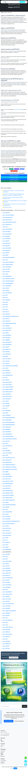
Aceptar (15, 768)
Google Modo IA (14, 170)
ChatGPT (11, 168)
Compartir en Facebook (14, 175)
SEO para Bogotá (9, 721)
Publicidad (2, 741)
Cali (1, 755)
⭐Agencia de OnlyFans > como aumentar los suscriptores (13, 191)
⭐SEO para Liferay (7, 207)
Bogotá (2, 753)
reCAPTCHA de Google (18, 109)
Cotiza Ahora (22, 1)
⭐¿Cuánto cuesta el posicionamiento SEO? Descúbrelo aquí (13, 198)
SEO (1, 739)
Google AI (22, 168)
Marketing (10, 7)
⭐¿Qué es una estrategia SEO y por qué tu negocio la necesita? (15, 201)
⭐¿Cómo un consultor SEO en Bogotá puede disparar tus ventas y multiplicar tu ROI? (13, 194)
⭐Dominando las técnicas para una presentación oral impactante (14, 204)
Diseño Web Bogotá (19, 721)
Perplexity (16, 168)
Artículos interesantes (13, 657)
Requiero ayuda (5, 657)
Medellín (2, 754)
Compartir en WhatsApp (14, 181)
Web (1, 740)
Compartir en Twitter (14, 177)
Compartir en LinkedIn (14, 179)
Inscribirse (24, 706)
